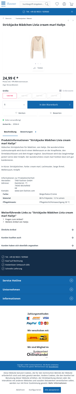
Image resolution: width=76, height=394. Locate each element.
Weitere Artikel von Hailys (14, 222)
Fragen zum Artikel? (12, 219)
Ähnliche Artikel (8, 229)
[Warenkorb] (71, 4)
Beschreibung (10, 131)
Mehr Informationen (57, 383)
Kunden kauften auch (11, 237)
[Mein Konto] (64, 4)
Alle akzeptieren (52, 389)
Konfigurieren (35, 389)
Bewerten (56, 113)
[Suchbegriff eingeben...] (35, 4)
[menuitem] (3, 4)
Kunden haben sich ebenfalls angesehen (19, 245)
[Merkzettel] (57, 4)
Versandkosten (12, 85)
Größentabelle (66, 91)
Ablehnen (20, 389)
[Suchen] (46, 4)
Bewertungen (28, 131)
